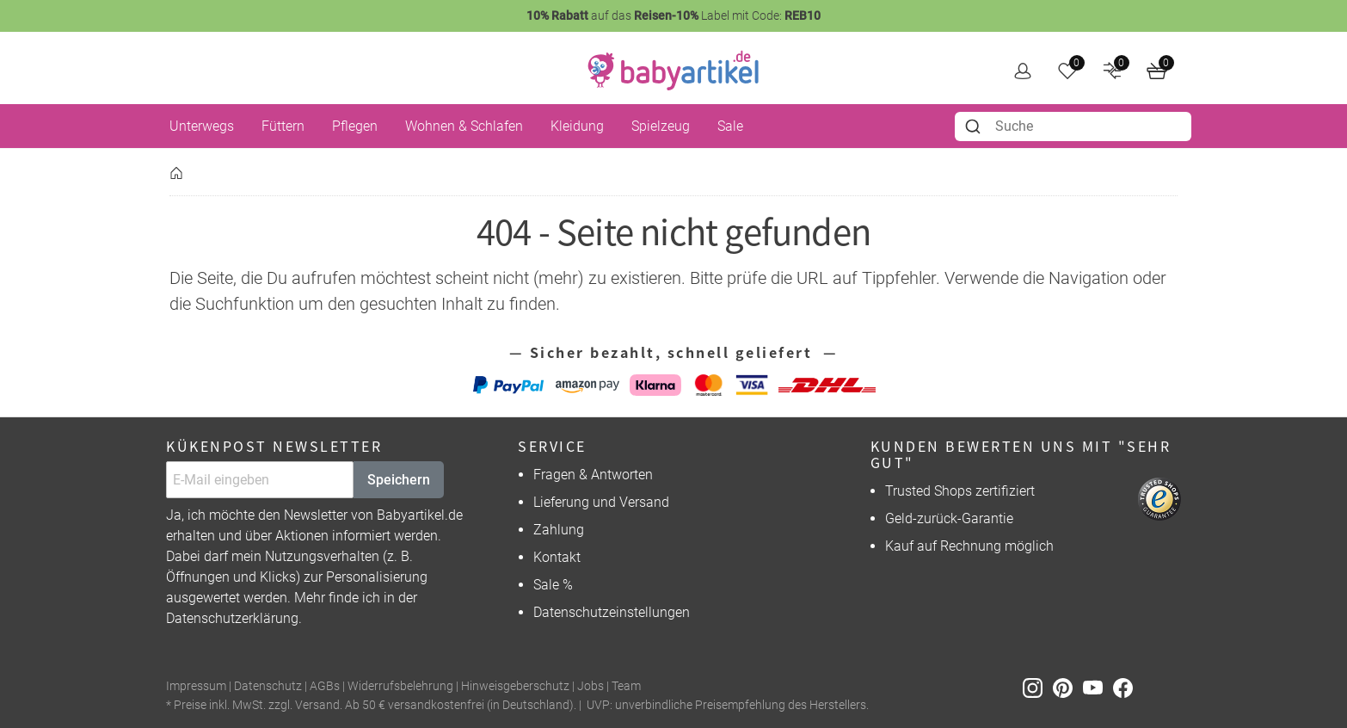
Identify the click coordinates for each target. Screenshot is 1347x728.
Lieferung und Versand (601, 502)
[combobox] (1073, 126)
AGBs (325, 686)
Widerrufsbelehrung (400, 686)
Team (626, 686)
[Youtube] (1098, 687)
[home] (673, 70)
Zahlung (558, 529)
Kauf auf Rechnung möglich (969, 546)
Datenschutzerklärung (232, 618)
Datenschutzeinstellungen (611, 612)
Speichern (398, 480)
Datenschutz (268, 686)
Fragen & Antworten (593, 474)
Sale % (553, 585)
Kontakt (557, 557)
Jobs (590, 686)
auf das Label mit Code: (673, 15)
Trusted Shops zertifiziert (960, 491)
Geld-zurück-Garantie (949, 518)
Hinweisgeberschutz (515, 686)
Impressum (196, 686)
